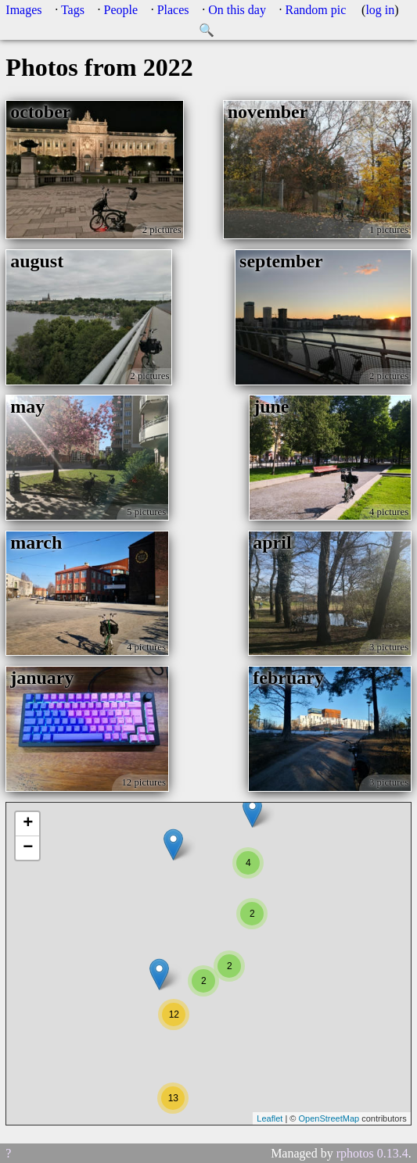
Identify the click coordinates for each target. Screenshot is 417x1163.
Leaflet (269, 1118)
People (121, 9)
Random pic (316, 9)
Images (23, 9)
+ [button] (28, 824)
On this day (237, 9)
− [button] (28, 848)
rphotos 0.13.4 (372, 1153)
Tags (72, 9)
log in (379, 9)
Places (173, 9)
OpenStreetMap (328, 1118)
